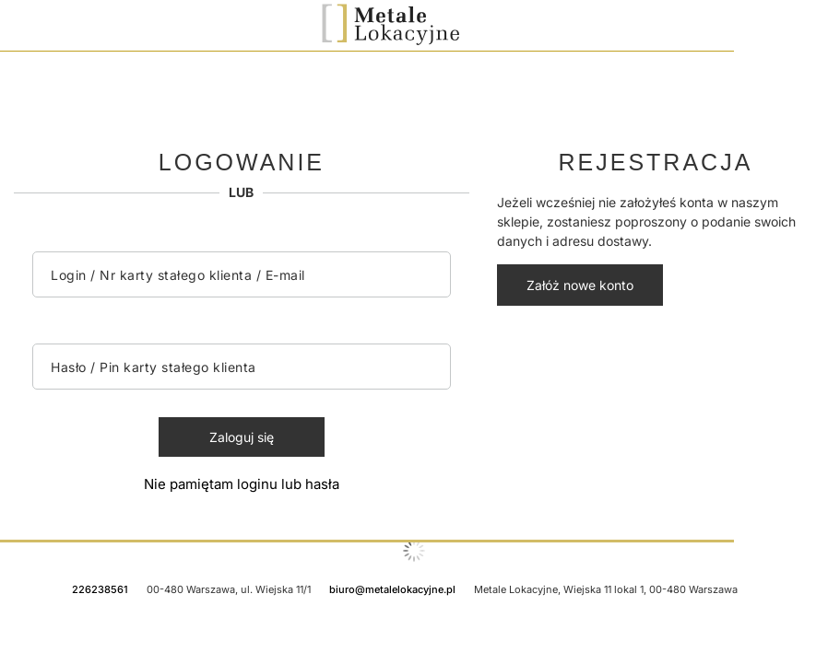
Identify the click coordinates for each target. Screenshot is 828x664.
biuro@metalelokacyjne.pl (392, 589)
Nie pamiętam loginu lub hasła (241, 484)
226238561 (100, 589)
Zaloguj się (241, 437)
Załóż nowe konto (579, 285)
